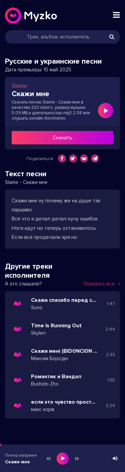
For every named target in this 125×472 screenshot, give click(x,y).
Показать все (102, 284)
